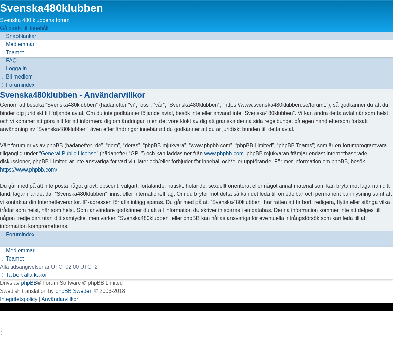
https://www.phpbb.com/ (28, 170)
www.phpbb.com (224, 153)
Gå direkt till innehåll (24, 28)
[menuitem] (17, 44)
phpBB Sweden (74, 291)
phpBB (29, 283)
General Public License (69, 153)
